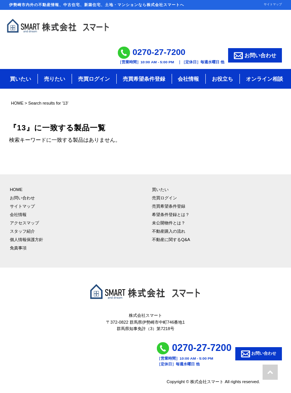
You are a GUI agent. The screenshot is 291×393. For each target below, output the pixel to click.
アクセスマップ (24, 223)
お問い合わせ (255, 55)
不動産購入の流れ (168, 231)
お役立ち (222, 79)
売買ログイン (94, 79)
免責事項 (18, 248)
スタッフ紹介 (22, 231)
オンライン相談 (264, 79)
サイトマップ (273, 4)
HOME (17, 103)
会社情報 (188, 79)
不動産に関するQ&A (171, 239)
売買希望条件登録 (144, 79)
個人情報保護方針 (26, 239)
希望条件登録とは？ (170, 214)
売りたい (54, 79)
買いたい (20, 79)
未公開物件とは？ (168, 223)
